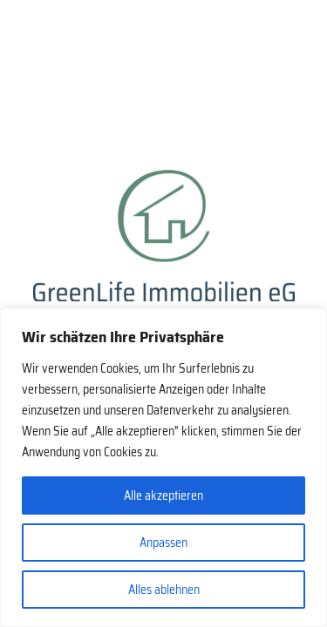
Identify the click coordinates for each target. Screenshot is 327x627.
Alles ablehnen (164, 589)
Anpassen (163, 542)
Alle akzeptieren (163, 495)
